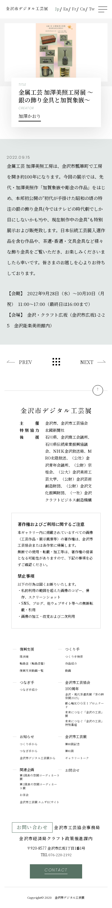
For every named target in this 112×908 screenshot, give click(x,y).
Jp (57, 9)
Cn (82, 9)
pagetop (98, 390)
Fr (74, 9)
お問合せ (72, 770)
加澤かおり (30, 116)
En (65, 9)
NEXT (86, 362)
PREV (25, 362)
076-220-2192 (60, 854)
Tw (92, 9)
